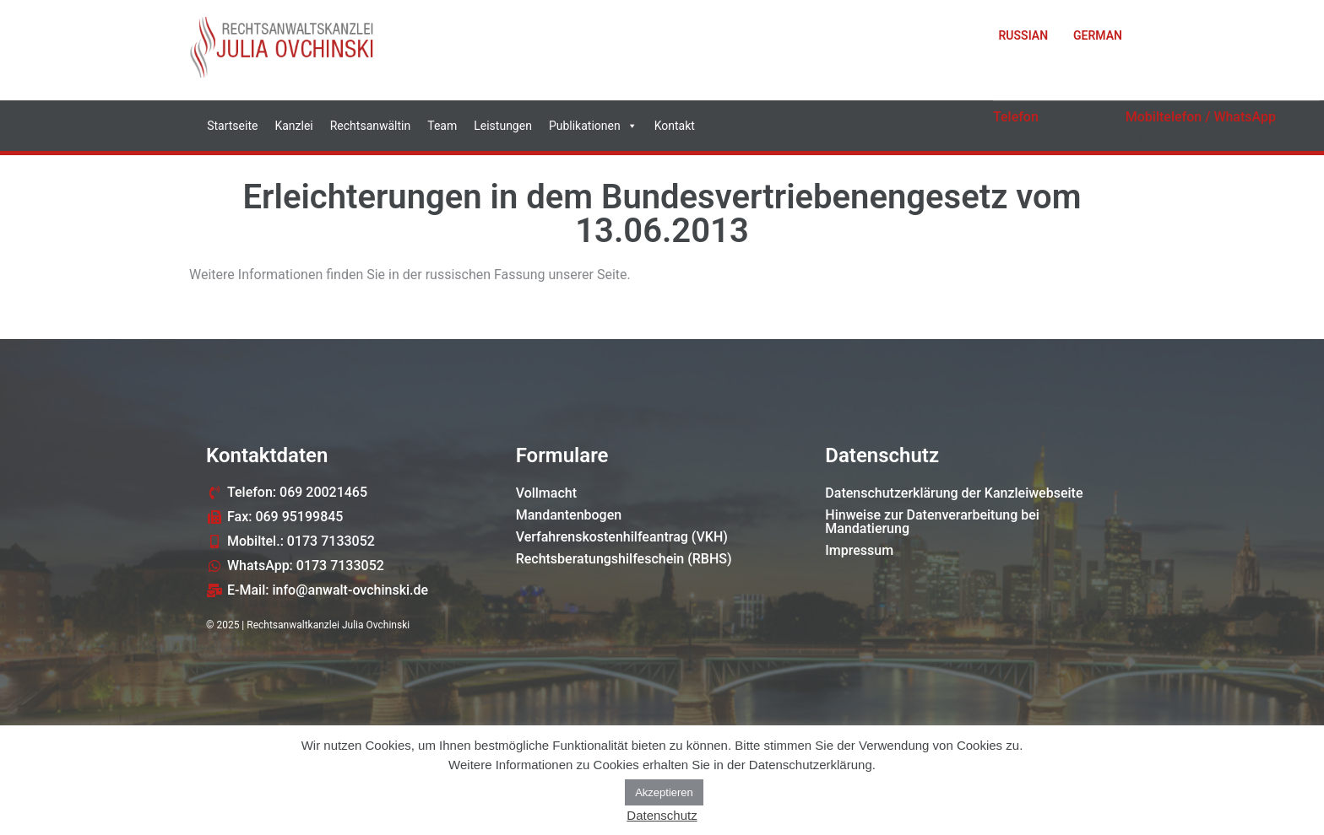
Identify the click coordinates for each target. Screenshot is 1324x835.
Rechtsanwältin (370, 125)
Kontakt (674, 125)
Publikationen (593, 125)
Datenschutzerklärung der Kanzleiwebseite (954, 493)
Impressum (859, 550)
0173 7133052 (1180, 136)
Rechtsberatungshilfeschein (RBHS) (624, 559)
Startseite (232, 125)
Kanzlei (293, 125)
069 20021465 (1048, 136)
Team (442, 125)
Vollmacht (546, 493)
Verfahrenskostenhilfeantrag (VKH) (622, 537)
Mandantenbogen (569, 515)
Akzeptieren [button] (664, 792)
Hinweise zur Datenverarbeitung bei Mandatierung (932, 521)
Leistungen (503, 125)
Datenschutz (662, 815)
